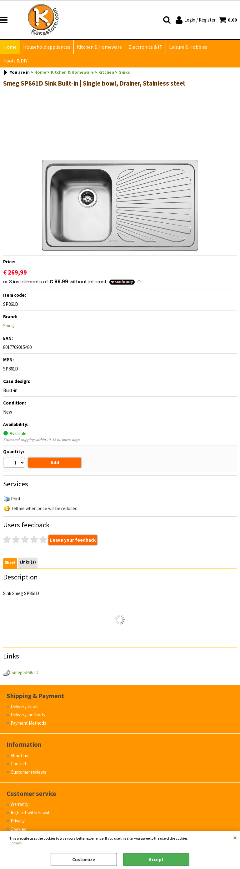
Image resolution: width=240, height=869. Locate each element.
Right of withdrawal (30, 813)
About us (19, 755)
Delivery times (24, 706)
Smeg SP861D (25, 672)
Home (10, 47)
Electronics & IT (145, 47)
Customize (83, 859)
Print (16, 499)
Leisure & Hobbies (188, 47)
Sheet (10, 562)
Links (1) (28, 562)
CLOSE (235, 837)
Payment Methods (28, 723)
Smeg (8, 326)
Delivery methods (28, 715)
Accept (156, 859)
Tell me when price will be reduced (44, 508)
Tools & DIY (15, 61)
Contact (19, 764)
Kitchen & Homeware (99, 47)
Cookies (15, 843)
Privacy (18, 821)
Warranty (19, 804)
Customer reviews (28, 772)
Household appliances (46, 47)
